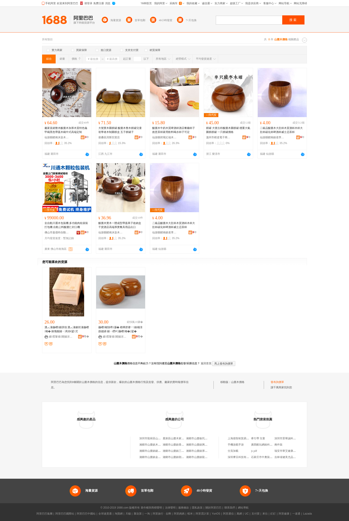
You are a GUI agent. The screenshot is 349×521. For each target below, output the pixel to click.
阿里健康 (284, 513)
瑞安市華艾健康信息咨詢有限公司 (294, 450)
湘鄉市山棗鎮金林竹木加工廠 (156, 457)
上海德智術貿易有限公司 (242, 438)
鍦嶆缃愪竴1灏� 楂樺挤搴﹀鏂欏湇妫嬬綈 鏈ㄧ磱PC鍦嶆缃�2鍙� (120, 329)
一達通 (296, 513)
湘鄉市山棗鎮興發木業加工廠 (203, 444)
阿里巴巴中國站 (86, 513)
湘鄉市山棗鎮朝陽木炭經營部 (180, 457)
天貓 (128, 513)
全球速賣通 (105, 513)
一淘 (147, 513)
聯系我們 (229, 507)
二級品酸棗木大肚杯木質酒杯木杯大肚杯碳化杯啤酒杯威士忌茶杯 (281, 130)
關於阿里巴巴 (213, 507)
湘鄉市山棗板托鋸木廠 (199, 438)
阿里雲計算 (202, 513)
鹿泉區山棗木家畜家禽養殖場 (180, 438)
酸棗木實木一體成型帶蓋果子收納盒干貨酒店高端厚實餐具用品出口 (119, 225)
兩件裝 (278, 444)
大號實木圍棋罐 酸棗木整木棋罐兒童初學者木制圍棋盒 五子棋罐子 (120, 130)
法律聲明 (170, 507)
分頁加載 (233, 450)
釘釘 (273, 513)
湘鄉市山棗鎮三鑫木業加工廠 (180, 450)
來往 (265, 513)
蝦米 (190, 513)
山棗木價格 (237, 382)
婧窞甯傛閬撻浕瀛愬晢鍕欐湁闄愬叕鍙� (61, 336)
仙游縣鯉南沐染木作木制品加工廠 (57, 137)
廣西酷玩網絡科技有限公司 (267, 444)
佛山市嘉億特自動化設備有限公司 (57, 232)
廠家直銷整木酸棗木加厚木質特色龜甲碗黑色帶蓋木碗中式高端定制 (66, 130)
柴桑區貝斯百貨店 (109, 137)
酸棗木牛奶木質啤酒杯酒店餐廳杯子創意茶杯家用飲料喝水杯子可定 (173, 130)
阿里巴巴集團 (45, 513)
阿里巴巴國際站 (64, 513)
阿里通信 (228, 513)
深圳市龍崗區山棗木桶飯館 (155, 438)
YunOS (216, 513)
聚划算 (138, 513)
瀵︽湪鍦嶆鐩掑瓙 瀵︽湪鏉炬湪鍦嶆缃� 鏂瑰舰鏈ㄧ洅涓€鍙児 (67, 329)
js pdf (254, 450)
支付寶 (256, 513)
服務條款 (183, 507)
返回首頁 (206, 363)
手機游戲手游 (236, 444)
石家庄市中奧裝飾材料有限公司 (269, 457)
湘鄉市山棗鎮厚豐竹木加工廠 (203, 450)
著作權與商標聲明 (151, 507)
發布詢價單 (277, 382)
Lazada (307, 513)
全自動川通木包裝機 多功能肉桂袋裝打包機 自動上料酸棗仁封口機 (66, 225)
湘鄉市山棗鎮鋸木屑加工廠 (155, 450)
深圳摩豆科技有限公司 (241, 457)
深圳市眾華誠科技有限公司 (290, 438)
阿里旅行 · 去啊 (162, 513)
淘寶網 (119, 513)
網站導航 (243, 507)
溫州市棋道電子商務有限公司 (218, 137)
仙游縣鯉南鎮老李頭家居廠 (272, 137)
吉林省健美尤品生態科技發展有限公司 (297, 457)
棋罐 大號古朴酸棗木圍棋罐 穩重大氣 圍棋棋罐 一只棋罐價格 (228, 130)
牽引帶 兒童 (258, 438)
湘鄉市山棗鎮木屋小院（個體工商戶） (162, 444)
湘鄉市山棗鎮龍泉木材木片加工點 (206, 457)
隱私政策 (197, 507)
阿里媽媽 (179, 513)
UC (247, 513)
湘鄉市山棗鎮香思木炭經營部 (180, 444)
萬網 (239, 513)
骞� (85, 336)
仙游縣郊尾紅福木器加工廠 (164, 137)
